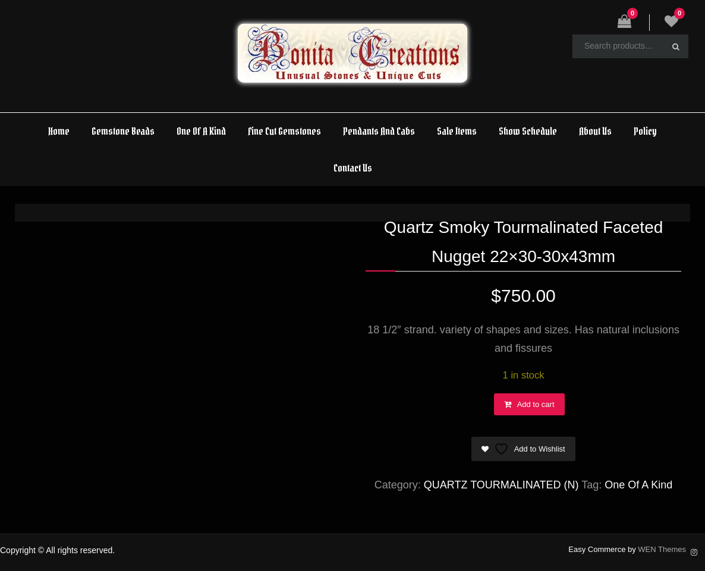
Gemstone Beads (123, 131)
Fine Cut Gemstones (284, 131)
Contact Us (352, 168)
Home (59, 131)
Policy (645, 131)
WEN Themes (662, 549)
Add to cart (536, 404)
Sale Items (457, 131)
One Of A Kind (201, 131)
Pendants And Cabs (379, 131)
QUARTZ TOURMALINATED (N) (501, 485)
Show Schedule (528, 131)
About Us (595, 131)
